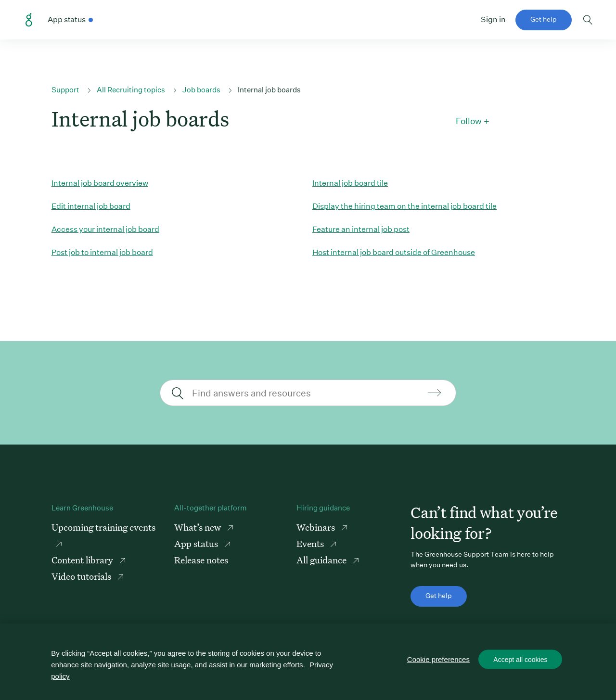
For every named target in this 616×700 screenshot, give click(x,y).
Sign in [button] (493, 19)
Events (311, 543)
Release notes (201, 560)
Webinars (316, 527)
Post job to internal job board (102, 252)
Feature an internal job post (361, 229)
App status (197, 543)
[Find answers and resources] (307, 393)
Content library (83, 560)
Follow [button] (469, 121)
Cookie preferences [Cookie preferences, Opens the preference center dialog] (438, 659)
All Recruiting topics (131, 89)
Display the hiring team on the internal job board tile (404, 206)
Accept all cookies (520, 659)
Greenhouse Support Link (29, 20)
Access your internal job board (105, 229)
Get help (543, 19)
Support (65, 89)
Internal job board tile (350, 183)
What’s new (198, 527)
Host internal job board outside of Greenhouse (393, 252)
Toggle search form (588, 20)
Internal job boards (269, 89)
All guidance (322, 560)
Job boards (201, 89)
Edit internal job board (90, 206)
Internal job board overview (99, 183)
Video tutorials (82, 576)
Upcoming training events (103, 527)
